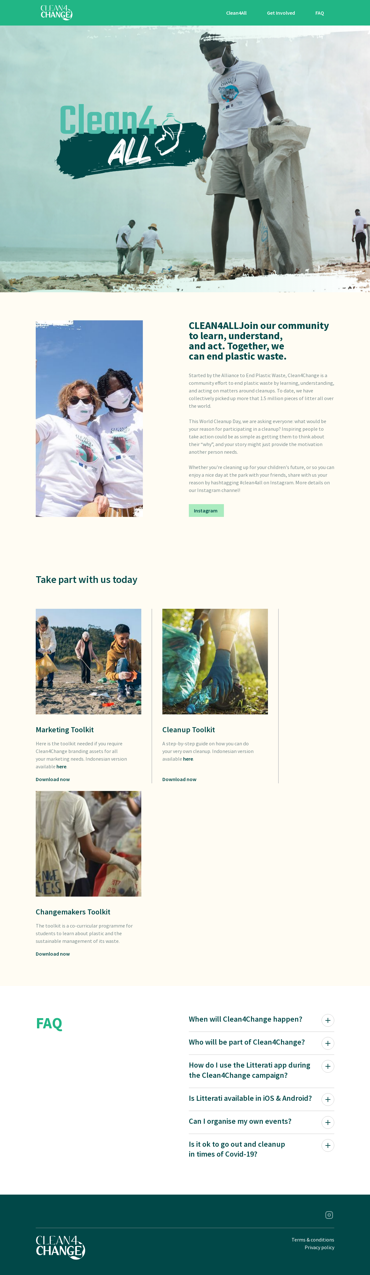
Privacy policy (319, 1247)
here (61, 766)
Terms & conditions (313, 1239)
